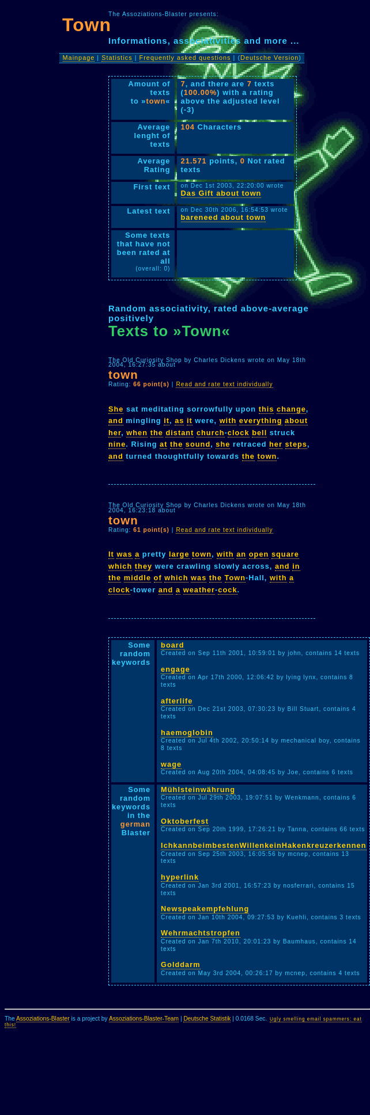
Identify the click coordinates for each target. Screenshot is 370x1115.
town (267, 456)
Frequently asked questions (185, 57)
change (291, 409)
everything (260, 420)
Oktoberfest (185, 821)
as (179, 420)
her (114, 432)
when (137, 432)
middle (137, 577)
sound (198, 444)
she (223, 444)
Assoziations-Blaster (43, 1018)
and (115, 420)
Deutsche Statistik (207, 1018)
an (241, 554)
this (266, 409)
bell (259, 432)
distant (179, 432)
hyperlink (180, 877)
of (158, 577)
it (166, 420)
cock (227, 589)
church (211, 432)
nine (117, 444)
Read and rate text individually (224, 384)
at (163, 444)
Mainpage (79, 57)
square (285, 554)
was (124, 554)
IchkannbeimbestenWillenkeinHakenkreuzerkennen (263, 845)
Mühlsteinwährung (198, 789)
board (172, 645)
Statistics (117, 57)
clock (239, 432)
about (296, 420)
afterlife (176, 701)
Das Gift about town (221, 193)
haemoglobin (187, 732)
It (111, 554)
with (228, 420)
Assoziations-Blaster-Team (144, 1018)
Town (235, 577)
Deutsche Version (269, 57)
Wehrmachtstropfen (200, 932)
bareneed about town (223, 217)
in (296, 566)
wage (171, 764)
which (120, 566)
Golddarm (180, 964)
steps (296, 444)
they (143, 566)
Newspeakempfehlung (205, 908)
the (156, 432)
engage (175, 669)
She (115, 409)
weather (199, 589)
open (259, 554)
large (179, 554)
